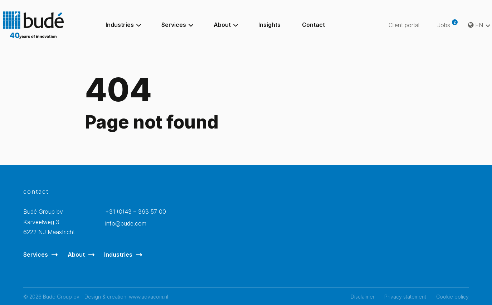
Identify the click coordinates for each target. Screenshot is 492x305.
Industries (118, 254)
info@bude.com (125, 223)
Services (35, 254)
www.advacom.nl (148, 297)
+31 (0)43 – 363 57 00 (135, 211)
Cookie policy (452, 297)
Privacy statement (405, 297)
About (76, 254)
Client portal (404, 25)
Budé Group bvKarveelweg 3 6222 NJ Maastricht (49, 222)
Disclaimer (363, 297)
